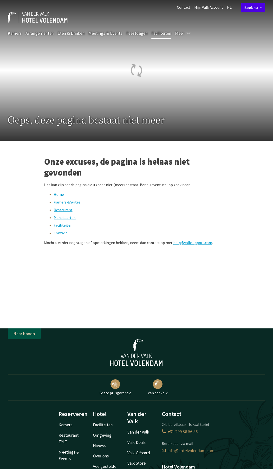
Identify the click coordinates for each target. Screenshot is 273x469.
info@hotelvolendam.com (188, 450)
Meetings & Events (105, 33)
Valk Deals (136, 442)
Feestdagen (137, 33)
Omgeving (102, 435)
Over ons (101, 456)
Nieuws (99, 445)
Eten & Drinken (71, 33)
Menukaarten (65, 217)
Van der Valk (158, 387)
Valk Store (136, 463)
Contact (183, 7)
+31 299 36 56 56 (180, 431)
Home (59, 194)
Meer (183, 33)
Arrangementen (40, 33)
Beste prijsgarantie (115, 387)
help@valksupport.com (192, 242)
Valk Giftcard (138, 452)
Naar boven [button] (24, 333)
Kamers (15, 33)
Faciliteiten (161, 33)
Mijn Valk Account (208, 7)
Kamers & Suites (67, 202)
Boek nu (253, 7)
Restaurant (63, 209)
